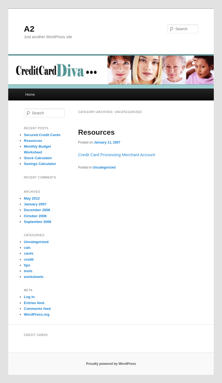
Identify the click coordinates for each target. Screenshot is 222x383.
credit (29, 259)
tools (28, 271)
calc (27, 248)
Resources (96, 132)
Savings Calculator (40, 164)
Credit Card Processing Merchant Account (116, 154)
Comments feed (37, 309)
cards (29, 253)
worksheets (34, 277)
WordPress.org (37, 314)
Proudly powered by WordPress (111, 364)
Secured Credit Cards (42, 135)
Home (30, 94)
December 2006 (37, 210)
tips (27, 265)
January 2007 (35, 204)
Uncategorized (104, 167)
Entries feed (34, 303)
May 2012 (32, 198)
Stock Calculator (38, 158)
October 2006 (35, 216)
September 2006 (37, 222)
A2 (29, 28)
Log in (29, 297)
